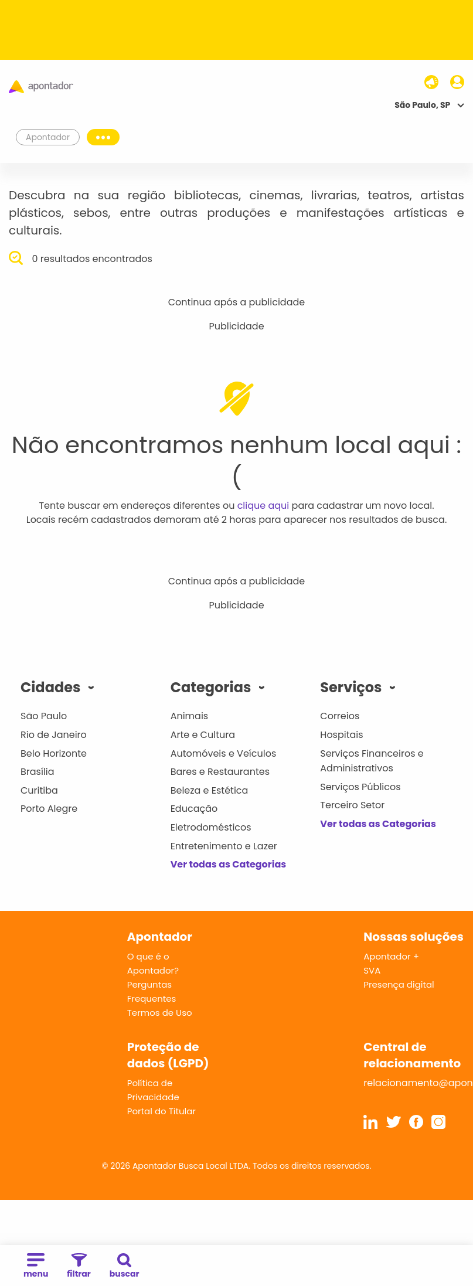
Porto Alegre (49, 808)
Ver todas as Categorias (229, 864)
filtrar (78, 1266)
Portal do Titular (161, 1111)
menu (35, 1266)
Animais (190, 716)
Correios (339, 716)
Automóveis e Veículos (224, 753)
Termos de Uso (159, 1012)
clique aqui (263, 505)
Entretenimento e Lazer (224, 846)
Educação (194, 808)
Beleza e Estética (210, 790)
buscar (124, 1266)
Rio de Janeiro (54, 734)
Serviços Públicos (360, 787)
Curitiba (39, 790)
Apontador (48, 137)
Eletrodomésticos (211, 827)
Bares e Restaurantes (220, 771)
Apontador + (391, 956)
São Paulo (44, 716)
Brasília (38, 771)
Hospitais (341, 734)
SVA (371, 970)
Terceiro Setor (352, 805)
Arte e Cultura (203, 734)
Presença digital (398, 984)
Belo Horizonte (54, 753)
